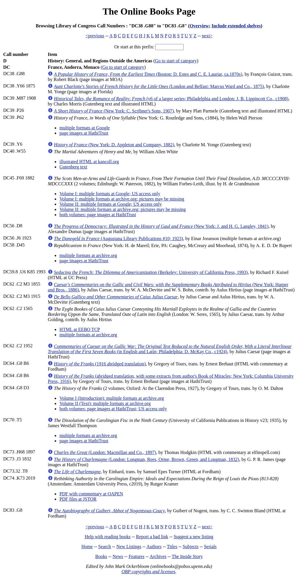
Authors (154, 546)
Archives (158, 556)
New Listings (128, 546)
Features (136, 556)
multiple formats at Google (84, 127)
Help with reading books (108, 536)
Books (101, 556)
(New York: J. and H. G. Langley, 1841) (161, 226)
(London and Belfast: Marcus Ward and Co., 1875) (159, 86)
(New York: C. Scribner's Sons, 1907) (114, 110)
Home (87, 546)
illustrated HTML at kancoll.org (89, 161)
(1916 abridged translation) (100, 363)
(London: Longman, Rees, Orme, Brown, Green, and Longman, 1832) (146, 459)
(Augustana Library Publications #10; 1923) (118, 238)
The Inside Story (187, 556)
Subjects (190, 546)
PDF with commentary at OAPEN (91, 493)
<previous (95, 35)
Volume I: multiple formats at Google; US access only (109, 193)
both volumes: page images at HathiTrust (97, 214)
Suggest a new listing (193, 536)
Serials (210, 546)
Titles (172, 546)
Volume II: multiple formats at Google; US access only (110, 204)
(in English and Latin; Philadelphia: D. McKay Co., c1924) (170, 349)
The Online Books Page (148, 11)
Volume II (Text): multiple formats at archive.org (104, 403)
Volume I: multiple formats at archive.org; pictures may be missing (121, 198)
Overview (199, 25)
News (118, 556)
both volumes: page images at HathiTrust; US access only (113, 408)
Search (104, 546)
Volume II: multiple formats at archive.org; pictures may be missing (122, 209)
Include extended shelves (236, 25)
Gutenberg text (73, 166)
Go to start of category (176, 60)
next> (207, 35)
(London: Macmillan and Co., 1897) (105, 452)
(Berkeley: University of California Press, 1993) (151, 272)
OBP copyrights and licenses (148, 571)
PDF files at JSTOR (77, 499)
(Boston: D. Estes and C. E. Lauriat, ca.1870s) (148, 74)
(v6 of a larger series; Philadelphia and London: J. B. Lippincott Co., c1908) (171, 98)
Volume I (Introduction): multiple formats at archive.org (111, 398)
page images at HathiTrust (83, 133)
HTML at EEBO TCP (79, 329)
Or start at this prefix (133, 46)
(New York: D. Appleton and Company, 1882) (114, 144)
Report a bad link (152, 536)
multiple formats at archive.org (88, 255)
